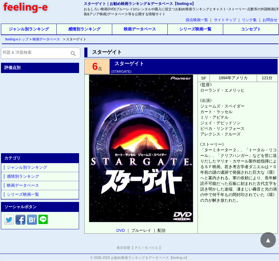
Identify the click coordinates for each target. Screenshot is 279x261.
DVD (121, 230)
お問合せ (270, 20)
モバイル (151, 248)
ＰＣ (138, 248)
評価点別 (12, 67)
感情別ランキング (84, 29)
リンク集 (249, 20)
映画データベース (140, 29)
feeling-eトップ (15, 39)
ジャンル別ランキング (29, 29)
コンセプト (251, 29)
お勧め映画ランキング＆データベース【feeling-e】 (150, 257)
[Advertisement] (40, 112)
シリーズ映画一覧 (195, 29)
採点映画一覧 (197, 20)
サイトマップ (225, 20)
